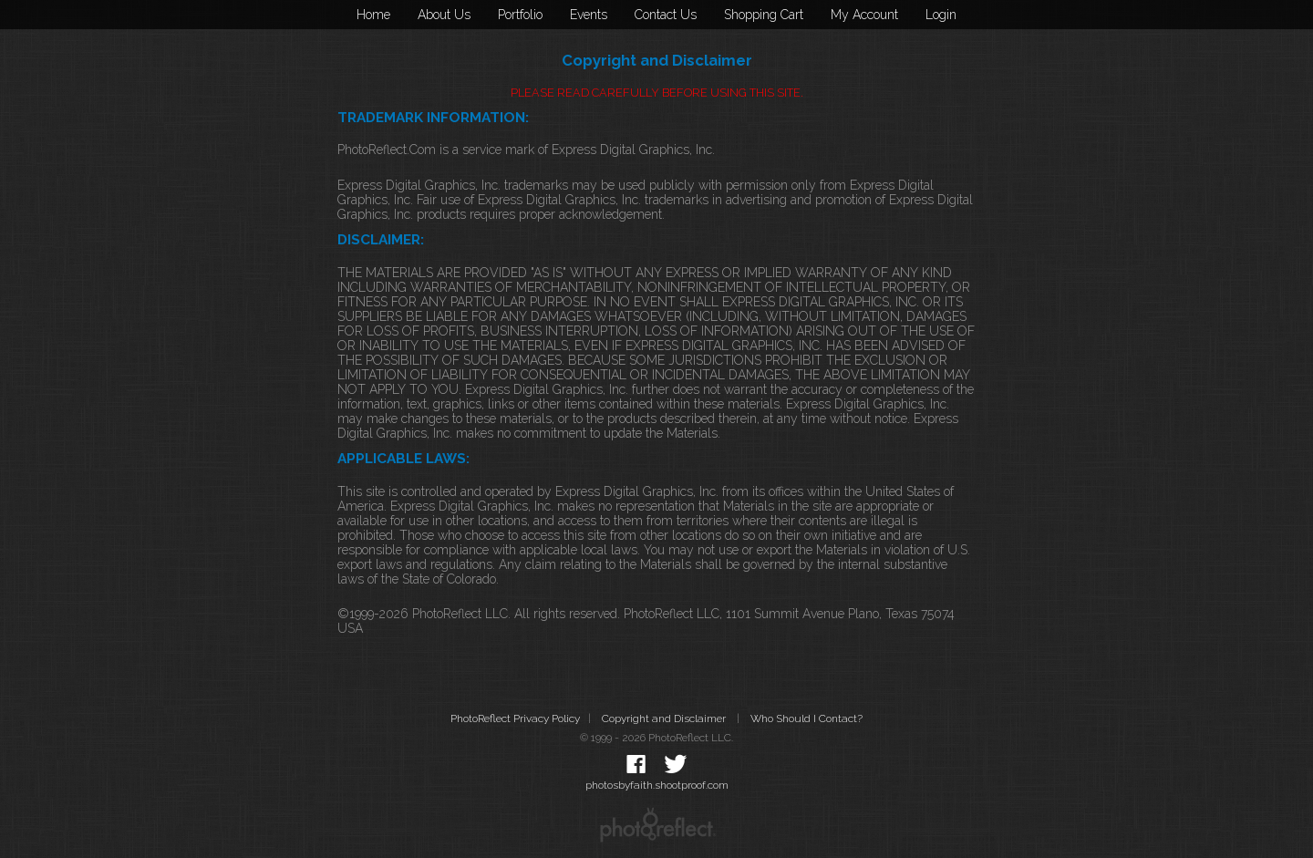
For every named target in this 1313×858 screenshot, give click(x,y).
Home (373, 14)
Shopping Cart (763, 14)
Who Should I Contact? (806, 718)
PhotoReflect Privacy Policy (515, 718)
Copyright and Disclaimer (665, 718)
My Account (864, 14)
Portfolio (520, 14)
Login (940, 14)
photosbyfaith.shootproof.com (657, 785)
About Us (444, 14)
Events (588, 14)
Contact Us (666, 14)
